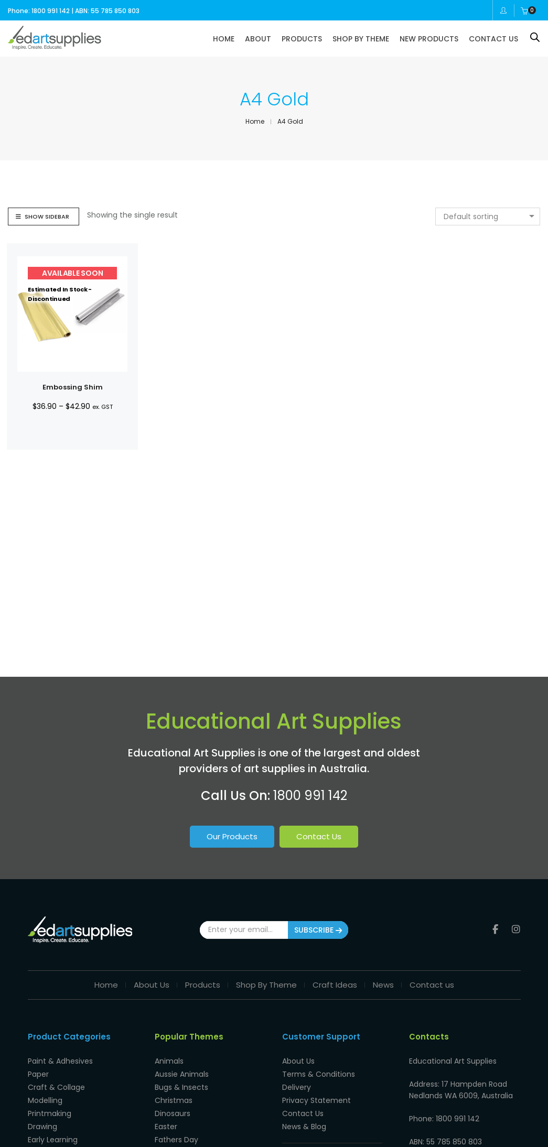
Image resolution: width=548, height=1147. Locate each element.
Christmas (173, 1100)
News (383, 984)
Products (202, 984)
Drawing (42, 1126)
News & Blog (304, 1126)
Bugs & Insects (181, 1087)
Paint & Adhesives (60, 1061)
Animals (169, 1061)
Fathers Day (176, 1139)
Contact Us (318, 836)
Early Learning (53, 1139)
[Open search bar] (535, 37)
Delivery (296, 1087)
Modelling (45, 1100)
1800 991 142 (310, 795)
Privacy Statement (316, 1100)
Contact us (432, 984)
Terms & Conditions (318, 1074)
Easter (166, 1126)
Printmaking (49, 1113)
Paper (38, 1074)
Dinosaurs (172, 1113)
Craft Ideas (335, 984)
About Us (151, 984)
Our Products (232, 836)
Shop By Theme (266, 984)
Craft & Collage (56, 1087)
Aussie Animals (182, 1074)
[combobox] (487, 216)
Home (106, 984)
